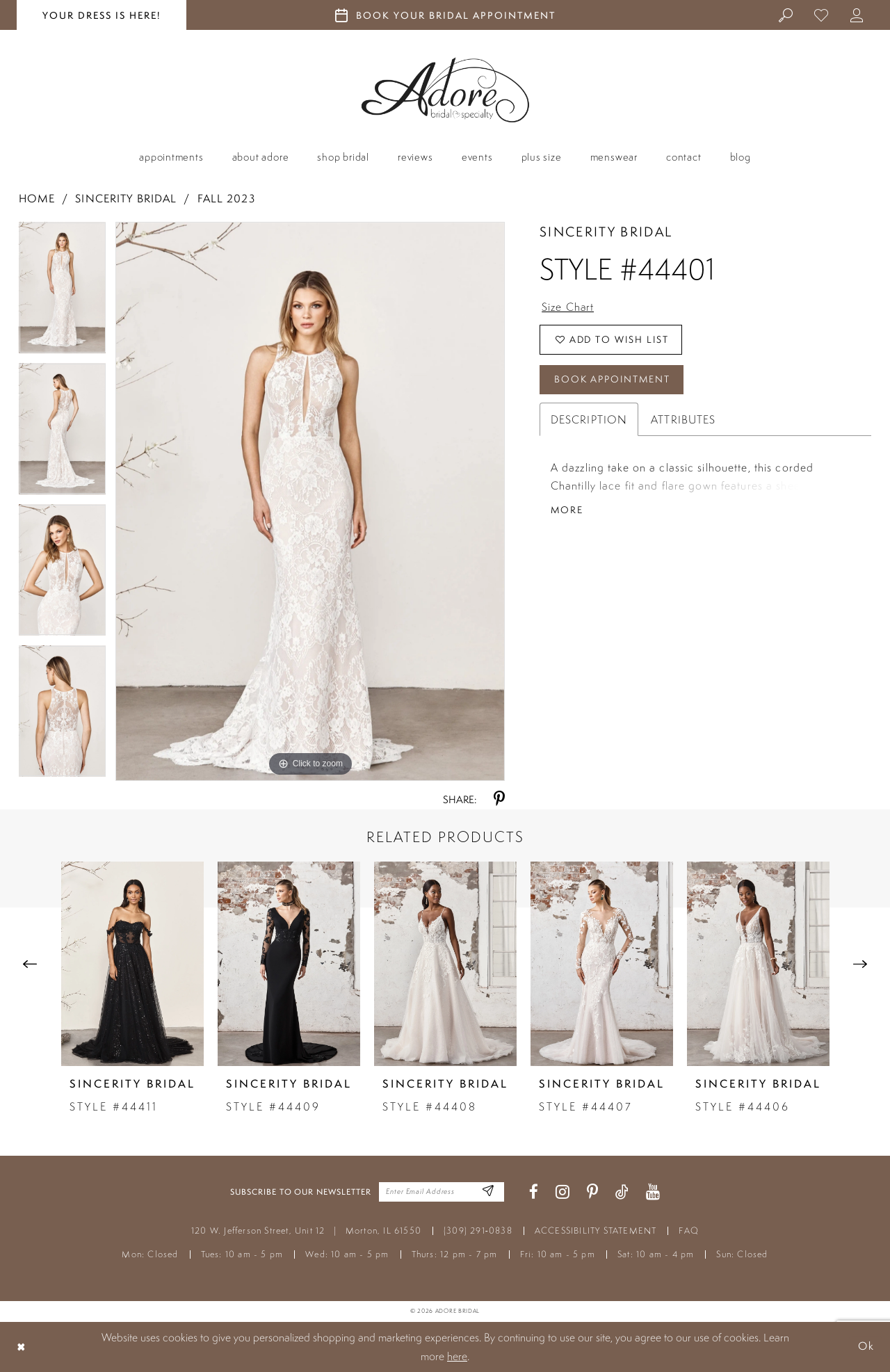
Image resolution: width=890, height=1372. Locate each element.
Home (37, 198)
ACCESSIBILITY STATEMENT (596, 1230)
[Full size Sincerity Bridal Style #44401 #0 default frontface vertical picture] (310, 501)
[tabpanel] (62, 292)
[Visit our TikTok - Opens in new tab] (622, 1192)
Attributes (683, 421)
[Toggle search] (786, 15)
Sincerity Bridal (126, 198)
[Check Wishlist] (821, 15)
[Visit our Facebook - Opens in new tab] (533, 1192)
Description (589, 421)
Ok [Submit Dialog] (866, 1346)
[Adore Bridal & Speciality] (445, 90)
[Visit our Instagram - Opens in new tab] (562, 1192)
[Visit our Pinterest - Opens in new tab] (592, 1192)
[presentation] (132, 964)
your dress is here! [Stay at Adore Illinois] (101, 15)
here (457, 1356)
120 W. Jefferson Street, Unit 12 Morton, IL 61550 (306, 1230)
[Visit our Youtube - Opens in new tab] (653, 1192)
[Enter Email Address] (488, 1192)
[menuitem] (786, 15)
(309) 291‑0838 (478, 1230)
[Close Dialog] (21, 1346)
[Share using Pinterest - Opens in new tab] (499, 799)
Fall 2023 (226, 198)
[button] (857, 15)
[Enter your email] (441, 1192)
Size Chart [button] (568, 307)
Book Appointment (613, 380)
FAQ (689, 1230)
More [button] (567, 511)
